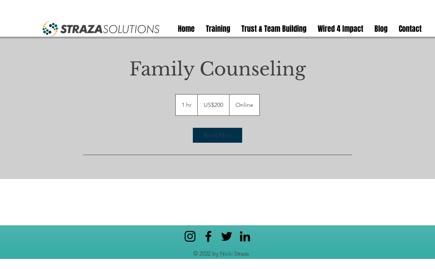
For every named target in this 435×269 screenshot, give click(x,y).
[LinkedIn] (245, 236)
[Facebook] (208, 236)
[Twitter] (226, 236)
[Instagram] (190, 236)
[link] (217, 135)
